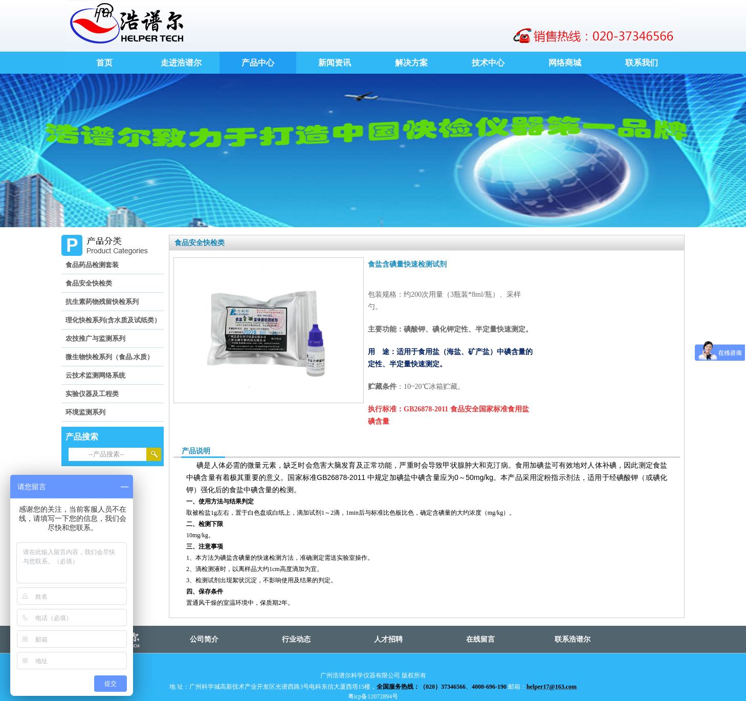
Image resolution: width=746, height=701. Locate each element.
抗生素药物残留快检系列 (102, 301)
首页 (104, 62)
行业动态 (296, 639)
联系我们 (641, 62)
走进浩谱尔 (181, 62)
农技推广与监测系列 (95, 338)
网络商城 (564, 62)
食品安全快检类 (88, 283)
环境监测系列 (85, 412)
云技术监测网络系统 (95, 375)
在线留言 (480, 639)
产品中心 (258, 62)
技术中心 (488, 62)
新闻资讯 (334, 62)
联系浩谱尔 (572, 639)
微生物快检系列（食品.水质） (109, 357)
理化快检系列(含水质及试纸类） (113, 320)
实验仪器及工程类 (92, 394)
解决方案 (411, 62)
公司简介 (204, 639)
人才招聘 (388, 639)
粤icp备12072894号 (373, 696)
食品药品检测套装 (92, 265)
